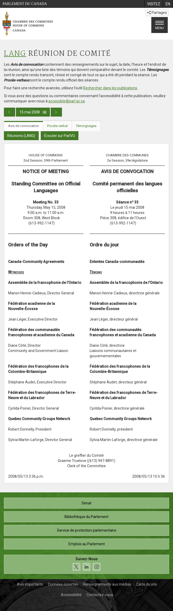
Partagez (157, 12)
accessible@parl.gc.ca (66, 101)
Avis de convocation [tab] (23, 126)
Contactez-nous (99, 595)
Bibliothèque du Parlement (86, 517)
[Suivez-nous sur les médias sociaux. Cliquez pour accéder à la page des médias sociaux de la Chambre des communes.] (86, 564)
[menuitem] (153, 4)
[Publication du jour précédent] (9, 112)
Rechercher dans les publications (110, 88)
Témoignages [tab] (86, 126)
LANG (15, 54)
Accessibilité (71, 595)
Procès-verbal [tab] (57, 126)
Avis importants (30, 584)
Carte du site (146, 584)
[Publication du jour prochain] (56, 112)
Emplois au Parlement (86, 544)
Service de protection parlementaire (86, 530)
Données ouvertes (63, 584)
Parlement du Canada (25, 4)
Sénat (86, 503)
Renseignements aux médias (107, 584)
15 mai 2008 (33, 112)
